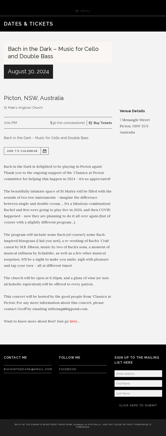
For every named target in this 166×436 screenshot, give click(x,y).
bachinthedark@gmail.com (28, 369)
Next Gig (158, 23)
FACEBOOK (68, 369)
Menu (85, 10)
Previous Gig (146, 23)
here (73, 321)
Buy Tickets (103, 123)
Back (152, 23)
